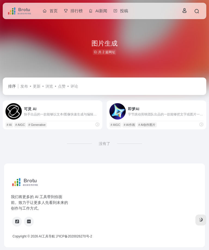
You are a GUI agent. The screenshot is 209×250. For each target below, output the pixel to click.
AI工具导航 (47, 236)
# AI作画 (129, 124)
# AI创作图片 (146, 124)
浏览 (49, 86)
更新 (37, 86)
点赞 (62, 86)
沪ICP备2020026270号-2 (74, 236)
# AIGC (20, 124)
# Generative (36, 124)
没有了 (104, 143)
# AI (9, 124)
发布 (24, 86)
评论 (74, 86)
